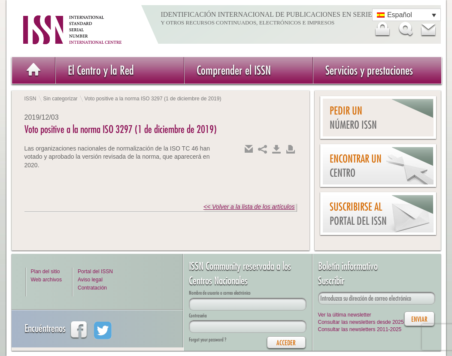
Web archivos (46, 280)
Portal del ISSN (95, 272)
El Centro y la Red (101, 70)
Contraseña (198, 315)
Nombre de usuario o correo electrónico (220, 293)
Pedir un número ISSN (353, 118)
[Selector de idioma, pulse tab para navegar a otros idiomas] (406, 15)
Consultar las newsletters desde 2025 (361, 322)
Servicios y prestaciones (369, 70)
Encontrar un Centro (356, 166)
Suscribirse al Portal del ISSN (358, 214)
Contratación (92, 288)
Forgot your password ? (207, 339)
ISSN (30, 99)
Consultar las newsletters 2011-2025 (360, 329)
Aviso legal (90, 280)
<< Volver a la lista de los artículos (249, 206)
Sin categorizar (60, 99)
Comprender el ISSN (234, 70)
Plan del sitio (45, 272)
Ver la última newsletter (344, 315)
